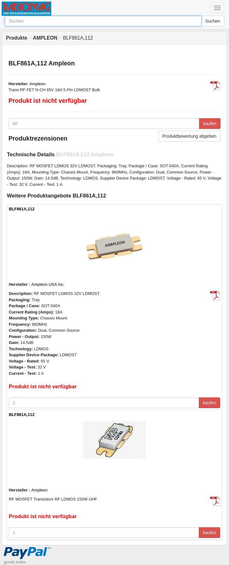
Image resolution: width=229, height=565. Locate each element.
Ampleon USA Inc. (48, 284)
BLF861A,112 (22, 209)
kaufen (209, 123)
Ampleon (38, 83)
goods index (15, 562)
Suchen (212, 21)
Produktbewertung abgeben (189, 136)
